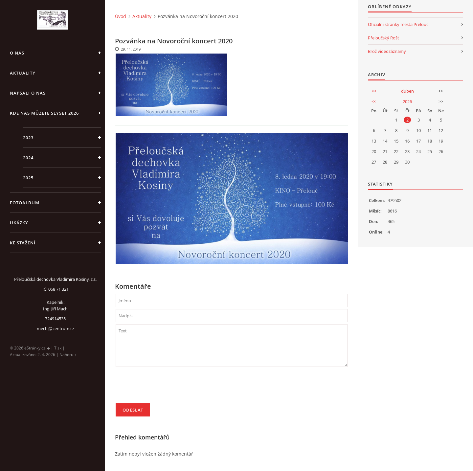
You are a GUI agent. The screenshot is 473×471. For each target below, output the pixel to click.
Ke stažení (22, 243)
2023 (28, 138)
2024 (28, 158)
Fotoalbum (24, 203)
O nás (17, 53)
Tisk (57, 348)
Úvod (120, 16)
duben (407, 91)
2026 (407, 101)
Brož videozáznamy (387, 51)
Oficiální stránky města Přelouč (398, 24)
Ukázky (19, 223)
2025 (28, 178)
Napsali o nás (28, 93)
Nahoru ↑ (67, 354)
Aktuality (22, 73)
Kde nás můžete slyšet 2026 (44, 113)
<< (374, 91)
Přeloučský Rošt (383, 38)
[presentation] (165, 388)
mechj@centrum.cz (55, 328)
